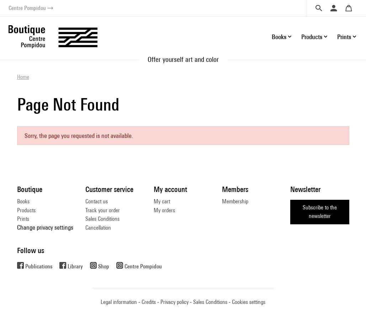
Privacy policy (174, 302)
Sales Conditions (102, 218)
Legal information (119, 302)
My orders (164, 210)
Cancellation (98, 227)
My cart (162, 201)
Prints (23, 218)
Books (23, 201)
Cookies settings (248, 302)
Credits (149, 302)
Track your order (102, 210)
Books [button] (279, 37)
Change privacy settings (45, 227)
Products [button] (311, 37)
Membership (235, 201)
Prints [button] (344, 37)
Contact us (96, 201)
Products (26, 210)
